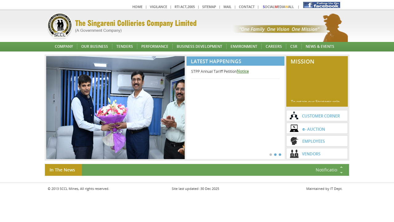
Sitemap (209, 6)
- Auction (313, 129)
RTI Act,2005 (185, 6)
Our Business (94, 46)
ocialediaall (278, 6)
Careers (274, 46)
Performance (154, 46)
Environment (244, 46)
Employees (313, 141)
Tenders (124, 46)
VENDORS (311, 154)
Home (137, 6)
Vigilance (158, 6)
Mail (227, 6)
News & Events (320, 46)
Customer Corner (321, 116)
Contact (247, 6)
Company (64, 46)
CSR (293, 46)
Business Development (199, 46)
